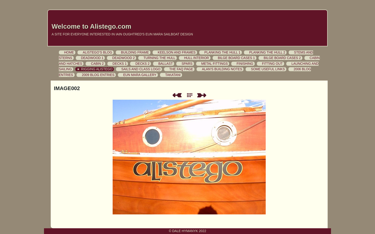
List (190, 95)
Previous (176, 95)
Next (202, 95)
